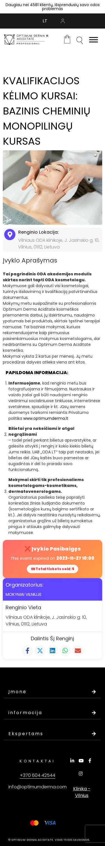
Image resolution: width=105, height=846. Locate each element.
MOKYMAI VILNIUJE (23, 594)
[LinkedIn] (73, 760)
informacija (52, 712)
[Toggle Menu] (93, 39)
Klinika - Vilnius (81, 792)
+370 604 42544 (37, 775)
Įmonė (52, 691)
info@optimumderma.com (37, 787)
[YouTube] (82, 760)
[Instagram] (81, 773)
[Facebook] (90, 760)
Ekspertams (52, 733)
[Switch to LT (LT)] (45, 21)
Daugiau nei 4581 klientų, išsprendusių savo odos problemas (53, 6)
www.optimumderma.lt (45, 418)
